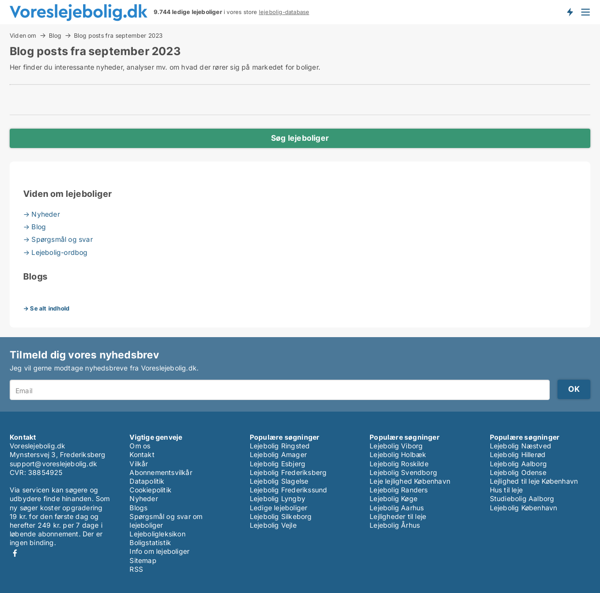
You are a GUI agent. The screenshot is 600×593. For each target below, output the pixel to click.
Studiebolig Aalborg (522, 498)
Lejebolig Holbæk (398, 454)
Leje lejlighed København (410, 481)
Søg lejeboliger (300, 138)
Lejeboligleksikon (157, 534)
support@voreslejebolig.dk (53, 464)
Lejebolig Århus (395, 525)
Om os (139, 446)
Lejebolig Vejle (273, 525)
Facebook (15, 553)
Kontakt (141, 454)
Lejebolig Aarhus (397, 508)
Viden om (23, 35)
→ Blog (34, 226)
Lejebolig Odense (518, 472)
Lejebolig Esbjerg (277, 464)
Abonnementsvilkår (160, 472)
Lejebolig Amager (278, 454)
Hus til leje (506, 490)
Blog (55, 35)
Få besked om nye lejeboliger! (569, 12)
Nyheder (143, 498)
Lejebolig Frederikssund (289, 490)
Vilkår (138, 464)
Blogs (138, 508)
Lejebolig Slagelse (279, 481)
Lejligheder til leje (398, 516)
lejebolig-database (284, 12)
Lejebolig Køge (393, 498)
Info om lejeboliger (159, 551)
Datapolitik (146, 481)
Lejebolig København (523, 508)
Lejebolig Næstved (520, 446)
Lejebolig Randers (399, 490)
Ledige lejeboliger (279, 508)
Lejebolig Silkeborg (281, 516)
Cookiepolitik (150, 490)
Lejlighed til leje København (534, 481)
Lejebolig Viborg (396, 446)
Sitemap (142, 560)
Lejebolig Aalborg (518, 464)
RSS (136, 569)
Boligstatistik (150, 542)
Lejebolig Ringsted (280, 446)
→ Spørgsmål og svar (58, 239)
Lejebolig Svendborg (403, 472)
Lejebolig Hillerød (518, 454)
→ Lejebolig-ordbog (55, 252)
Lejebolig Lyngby (277, 498)
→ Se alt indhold (46, 308)
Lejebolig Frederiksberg (288, 472)
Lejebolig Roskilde (399, 464)
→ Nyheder (41, 214)
